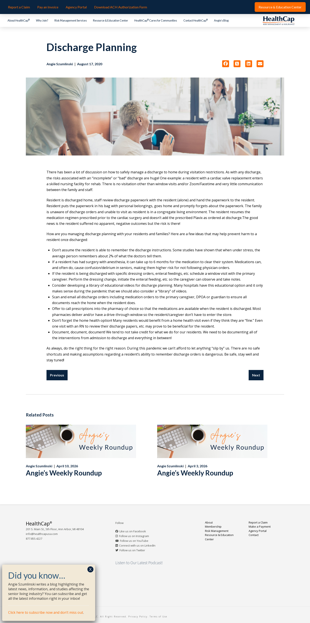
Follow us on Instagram (134, 536)
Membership (213, 526)
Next (256, 375)
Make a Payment (260, 526)
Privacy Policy (137, 616)
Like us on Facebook (132, 531)
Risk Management (216, 531)
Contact (254, 535)
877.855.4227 (34, 539)
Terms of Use (158, 616)
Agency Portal (258, 531)
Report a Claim (258, 522)
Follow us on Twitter (132, 550)
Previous (57, 375)
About (209, 522)
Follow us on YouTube (134, 541)
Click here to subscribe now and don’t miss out (45, 612)
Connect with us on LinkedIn (137, 545)
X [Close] (90, 569)
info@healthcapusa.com (42, 534)
